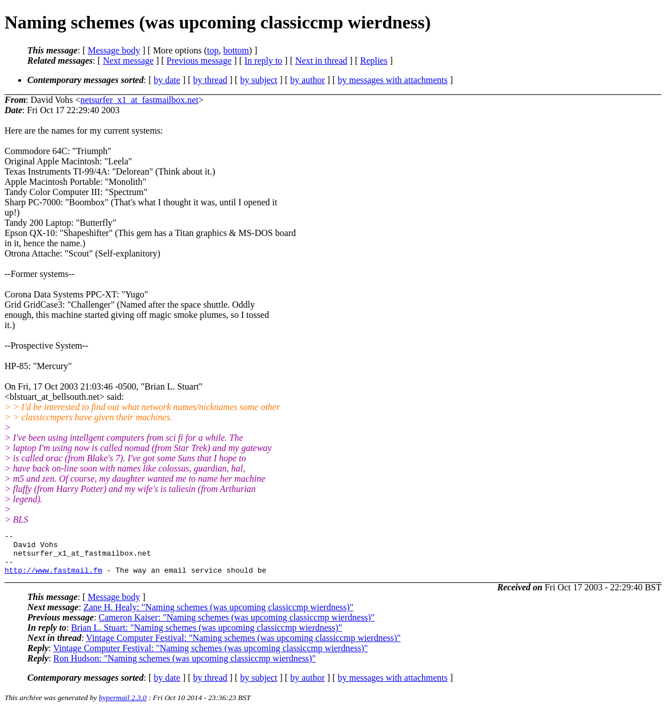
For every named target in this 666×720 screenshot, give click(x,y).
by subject (258, 80)
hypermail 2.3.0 (123, 706)
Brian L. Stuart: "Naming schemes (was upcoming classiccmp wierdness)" (206, 636)
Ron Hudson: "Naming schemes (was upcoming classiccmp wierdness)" (184, 667)
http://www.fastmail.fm (53, 578)
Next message (128, 60)
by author (307, 80)
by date (167, 80)
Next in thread (321, 60)
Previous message (199, 60)
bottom (236, 50)
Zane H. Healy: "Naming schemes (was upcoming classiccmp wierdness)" (219, 615)
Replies (373, 60)
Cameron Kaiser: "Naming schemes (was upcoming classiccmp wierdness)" (236, 626)
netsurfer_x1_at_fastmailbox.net (139, 100)
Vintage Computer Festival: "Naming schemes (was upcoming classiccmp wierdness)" (243, 646)
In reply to (264, 60)
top (212, 50)
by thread (210, 80)
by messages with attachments (393, 80)
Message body (114, 50)
